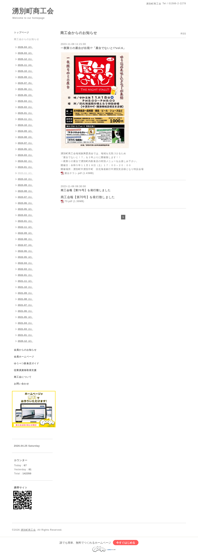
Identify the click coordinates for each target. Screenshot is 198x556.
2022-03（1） (25, 269)
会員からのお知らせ (25, 350)
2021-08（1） (25, 299)
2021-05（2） (25, 317)
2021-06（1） (25, 311)
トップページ (21, 32)
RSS (183, 33)
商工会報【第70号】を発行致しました (86, 190)
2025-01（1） (25, 113)
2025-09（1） (25, 77)
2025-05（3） (25, 95)
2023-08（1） (25, 191)
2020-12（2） (25, 341)
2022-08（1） (25, 239)
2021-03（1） (25, 329)
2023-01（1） (25, 221)
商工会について (23, 377)
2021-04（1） (25, 323)
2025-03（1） (25, 107)
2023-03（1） (25, 215)
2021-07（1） (25, 305)
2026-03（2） (25, 53)
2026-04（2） (25, 47)
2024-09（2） (25, 131)
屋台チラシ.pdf (73, 173)
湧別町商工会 (33, 11)
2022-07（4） (25, 245)
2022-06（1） (25, 251)
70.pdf (68, 201)
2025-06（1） (25, 89)
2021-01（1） (25, 335)
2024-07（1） (25, 143)
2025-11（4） (25, 65)
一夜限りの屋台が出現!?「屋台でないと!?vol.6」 (93, 48)
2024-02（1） (25, 161)
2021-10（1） (25, 287)
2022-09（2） (25, 233)
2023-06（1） (25, 203)
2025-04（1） (25, 101)
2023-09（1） (25, 185)
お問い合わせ (21, 383)
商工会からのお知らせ (26, 39)
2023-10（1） (25, 179)
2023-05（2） (25, 209)
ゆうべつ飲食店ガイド (26, 363)
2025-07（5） (25, 83)
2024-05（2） (25, 149)
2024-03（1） (25, 155)
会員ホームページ (24, 356)
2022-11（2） (25, 227)
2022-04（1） (25, 263)
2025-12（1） (25, 59)
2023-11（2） (25, 173)
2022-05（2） (25, 257)
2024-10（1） (25, 125)
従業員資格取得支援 (25, 370)
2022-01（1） (25, 275)
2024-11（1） (25, 119)
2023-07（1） (25, 197)
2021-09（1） (25, 293)
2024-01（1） (25, 167)
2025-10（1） (25, 71)
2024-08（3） (25, 137)
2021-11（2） (25, 281)
